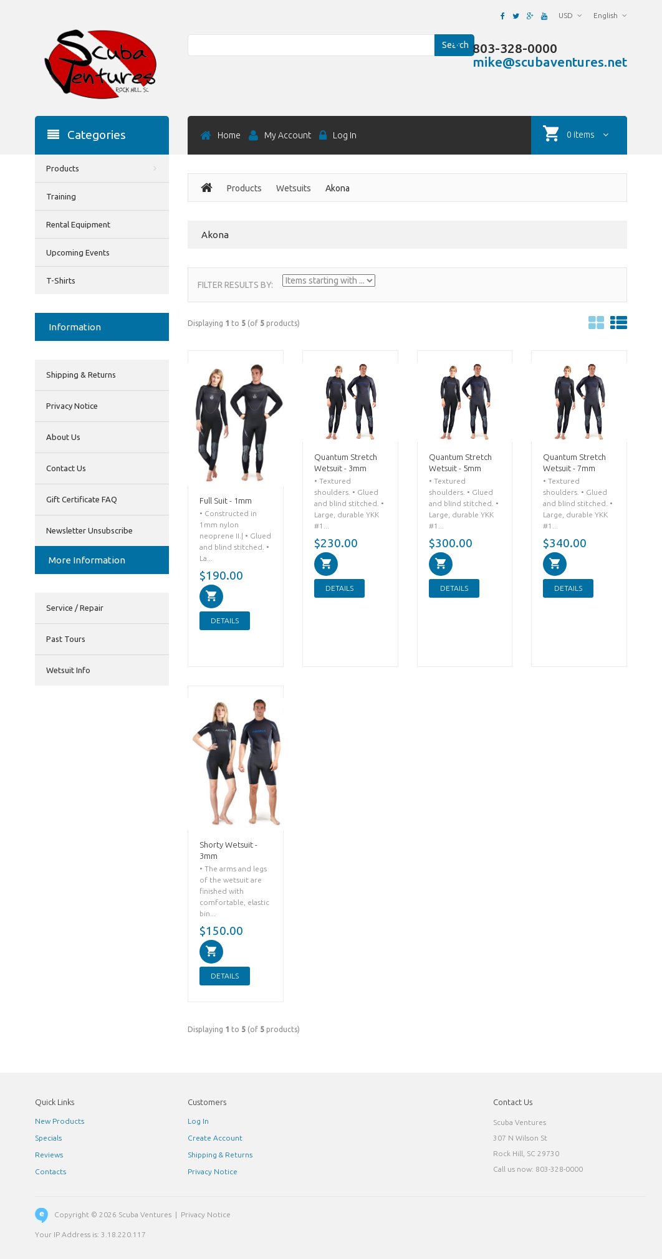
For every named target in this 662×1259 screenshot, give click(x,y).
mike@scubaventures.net (550, 61)
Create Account (215, 1138)
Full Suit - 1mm (225, 500)
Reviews (49, 1155)
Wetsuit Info (68, 670)
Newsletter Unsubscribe (89, 530)
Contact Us (66, 468)
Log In (198, 1121)
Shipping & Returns (81, 374)
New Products (59, 1121)
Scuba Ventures (144, 1214)
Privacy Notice (72, 405)
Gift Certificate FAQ (81, 499)
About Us (63, 437)
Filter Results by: (235, 285)
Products (244, 188)
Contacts (50, 1171)
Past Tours (65, 638)
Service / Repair (74, 607)
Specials (48, 1138)
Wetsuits (293, 188)
